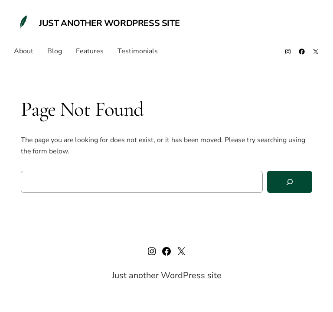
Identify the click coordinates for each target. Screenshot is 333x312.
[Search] (289, 182)
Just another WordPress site (109, 23)
